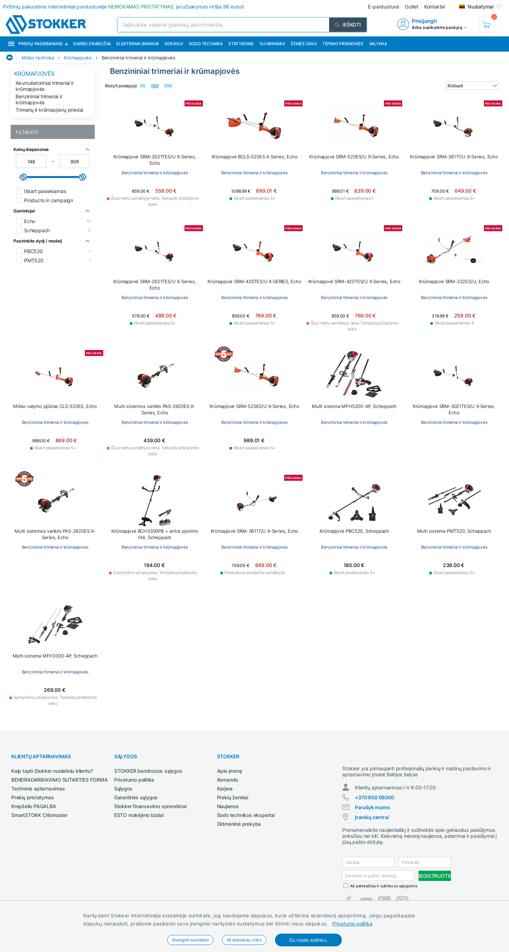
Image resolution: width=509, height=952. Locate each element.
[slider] (23, 177)
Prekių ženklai (232, 797)
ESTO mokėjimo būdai (139, 815)
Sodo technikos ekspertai (246, 815)
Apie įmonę (229, 771)
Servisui (173, 43)
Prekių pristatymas (32, 797)
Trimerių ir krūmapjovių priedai (49, 110)
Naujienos (228, 806)
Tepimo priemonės (342, 43)
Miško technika (38, 57)
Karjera (225, 788)
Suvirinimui (272, 43)
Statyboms (241, 43)
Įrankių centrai (372, 823)
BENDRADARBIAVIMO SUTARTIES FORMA (59, 780)
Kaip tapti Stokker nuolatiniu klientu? (52, 771)
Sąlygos (123, 788)
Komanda (227, 780)
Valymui (378, 43)
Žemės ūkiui (304, 43)
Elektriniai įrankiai (137, 43)
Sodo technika (206, 43)
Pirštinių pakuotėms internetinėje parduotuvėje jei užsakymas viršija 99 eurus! (123, 7)
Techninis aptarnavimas (38, 788)
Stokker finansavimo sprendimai (150, 806)
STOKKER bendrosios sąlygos (148, 771)
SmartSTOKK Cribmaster (39, 815)
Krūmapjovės (78, 57)
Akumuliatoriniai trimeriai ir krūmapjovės (45, 86)
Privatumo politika (352, 924)
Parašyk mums (372, 814)
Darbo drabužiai (92, 43)
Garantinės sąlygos (136, 797)
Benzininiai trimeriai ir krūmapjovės (138, 57)
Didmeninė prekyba (239, 824)
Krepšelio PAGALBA (33, 806)
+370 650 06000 (374, 804)
